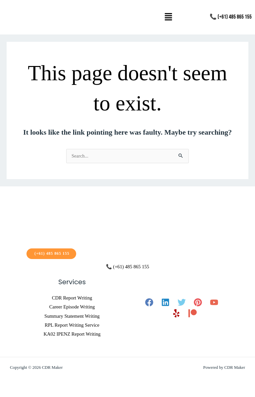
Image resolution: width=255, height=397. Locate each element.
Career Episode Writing (72, 306)
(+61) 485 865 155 (51, 253)
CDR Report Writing (72, 297)
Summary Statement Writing (72, 316)
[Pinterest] (197, 302)
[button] (168, 17)
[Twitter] (181, 302)
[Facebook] (149, 302)
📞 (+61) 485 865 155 (231, 17)
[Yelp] (176, 313)
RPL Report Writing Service (72, 325)
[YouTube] (214, 302)
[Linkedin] (165, 302)
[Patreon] (192, 313)
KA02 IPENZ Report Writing (71, 334)
